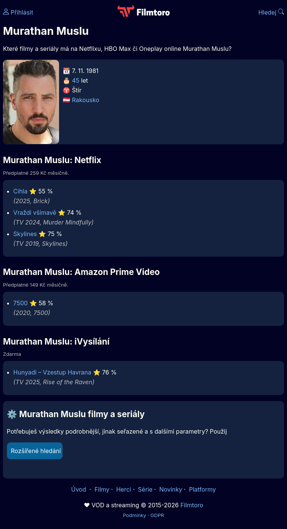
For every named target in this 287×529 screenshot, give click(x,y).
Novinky (170, 489)
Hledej (271, 12)
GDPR (157, 515)
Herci (123, 489)
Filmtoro (191, 505)
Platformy (202, 489)
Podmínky (134, 515)
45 (76, 80)
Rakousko (85, 100)
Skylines (25, 234)
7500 (20, 303)
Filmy (102, 489)
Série (145, 489)
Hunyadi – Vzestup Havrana (52, 372)
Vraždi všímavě (34, 212)
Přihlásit (18, 12)
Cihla (20, 191)
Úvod (79, 489)
